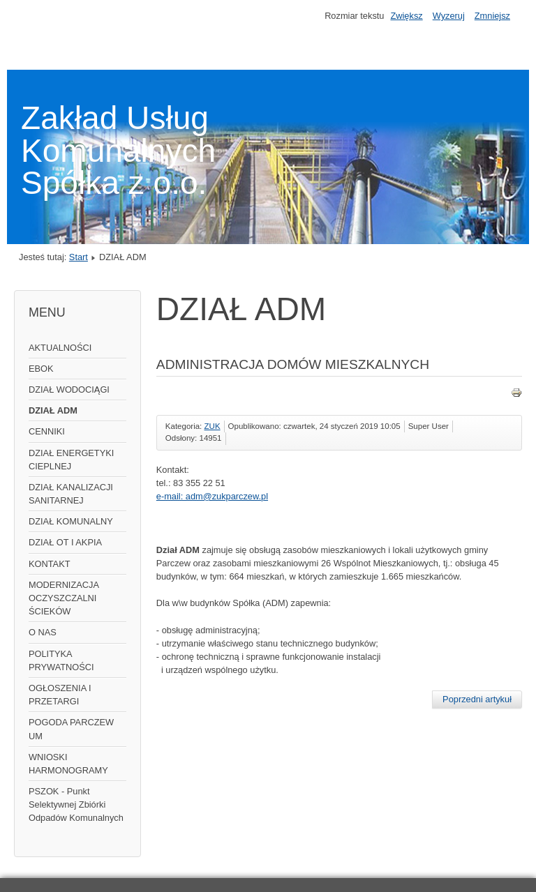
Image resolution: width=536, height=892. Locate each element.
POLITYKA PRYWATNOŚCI (61, 660)
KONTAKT (49, 564)
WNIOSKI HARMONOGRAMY (68, 764)
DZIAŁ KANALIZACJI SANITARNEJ (71, 494)
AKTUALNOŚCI (60, 347)
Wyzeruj (449, 15)
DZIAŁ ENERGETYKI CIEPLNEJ (71, 459)
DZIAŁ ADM (53, 410)
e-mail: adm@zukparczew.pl (212, 496)
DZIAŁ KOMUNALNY (71, 521)
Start (78, 257)
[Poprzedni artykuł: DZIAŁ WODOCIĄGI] (477, 699)
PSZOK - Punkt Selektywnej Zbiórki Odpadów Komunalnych (76, 804)
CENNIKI (47, 431)
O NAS (43, 632)
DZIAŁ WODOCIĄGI (69, 389)
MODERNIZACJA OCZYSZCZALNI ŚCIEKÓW (64, 598)
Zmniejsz (492, 15)
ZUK (212, 426)
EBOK (41, 368)
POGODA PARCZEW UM (71, 729)
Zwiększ (406, 15)
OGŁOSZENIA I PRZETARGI (60, 694)
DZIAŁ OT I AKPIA (65, 542)
